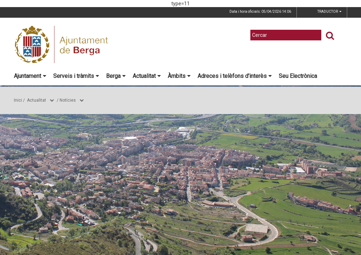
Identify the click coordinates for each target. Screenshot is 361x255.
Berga (116, 76)
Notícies (68, 100)
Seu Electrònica (298, 76)
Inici (18, 100)
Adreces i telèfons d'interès (235, 76)
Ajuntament (30, 76)
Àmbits (179, 76)
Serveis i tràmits (76, 76)
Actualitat (147, 76)
